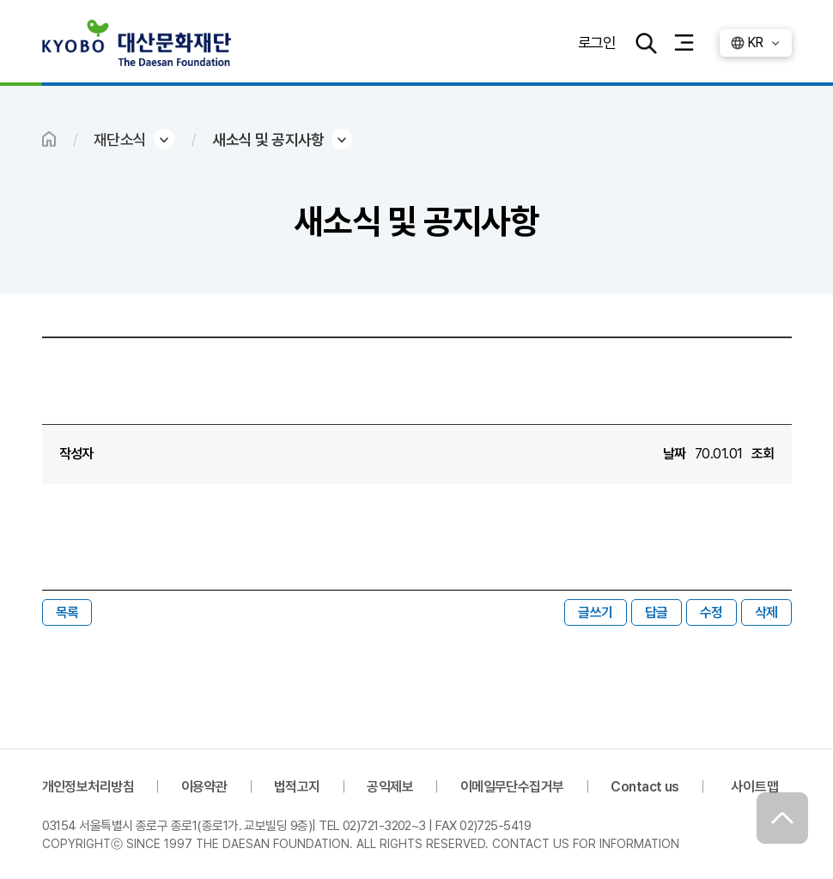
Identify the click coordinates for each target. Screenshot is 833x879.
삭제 (766, 612)
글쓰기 (595, 612)
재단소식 (120, 139)
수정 (711, 612)
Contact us (645, 787)
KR (755, 42)
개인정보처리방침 (88, 787)
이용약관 (204, 787)
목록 (67, 612)
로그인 (596, 42)
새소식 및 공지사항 (268, 139)
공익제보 (390, 787)
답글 (656, 612)
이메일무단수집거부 (512, 787)
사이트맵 (755, 787)
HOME (49, 139)
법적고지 (297, 787)
